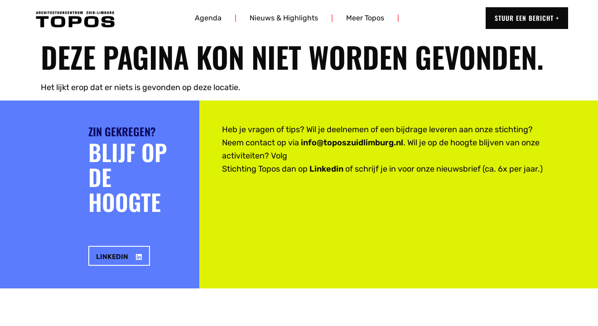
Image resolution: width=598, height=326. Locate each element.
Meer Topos (365, 18)
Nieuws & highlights (284, 18)
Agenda (208, 18)
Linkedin (326, 169)
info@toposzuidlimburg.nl (352, 143)
